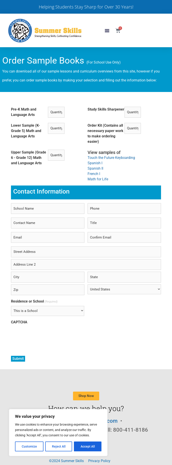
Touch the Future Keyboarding (111, 158)
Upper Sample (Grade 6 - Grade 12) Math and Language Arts (28, 157)
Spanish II (95, 168)
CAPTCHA (19, 322)
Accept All (88, 446)
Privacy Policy (99, 461)
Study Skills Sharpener (106, 109)
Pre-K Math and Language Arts (23, 112)
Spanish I (95, 163)
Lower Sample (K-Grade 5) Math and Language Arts (26, 130)
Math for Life (98, 179)
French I (94, 174)
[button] (107, 30)
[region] (58, 432)
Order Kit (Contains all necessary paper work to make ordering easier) (105, 133)
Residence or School (34, 301)
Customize (29, 446)
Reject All (59, 446)
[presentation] (45, 335)
